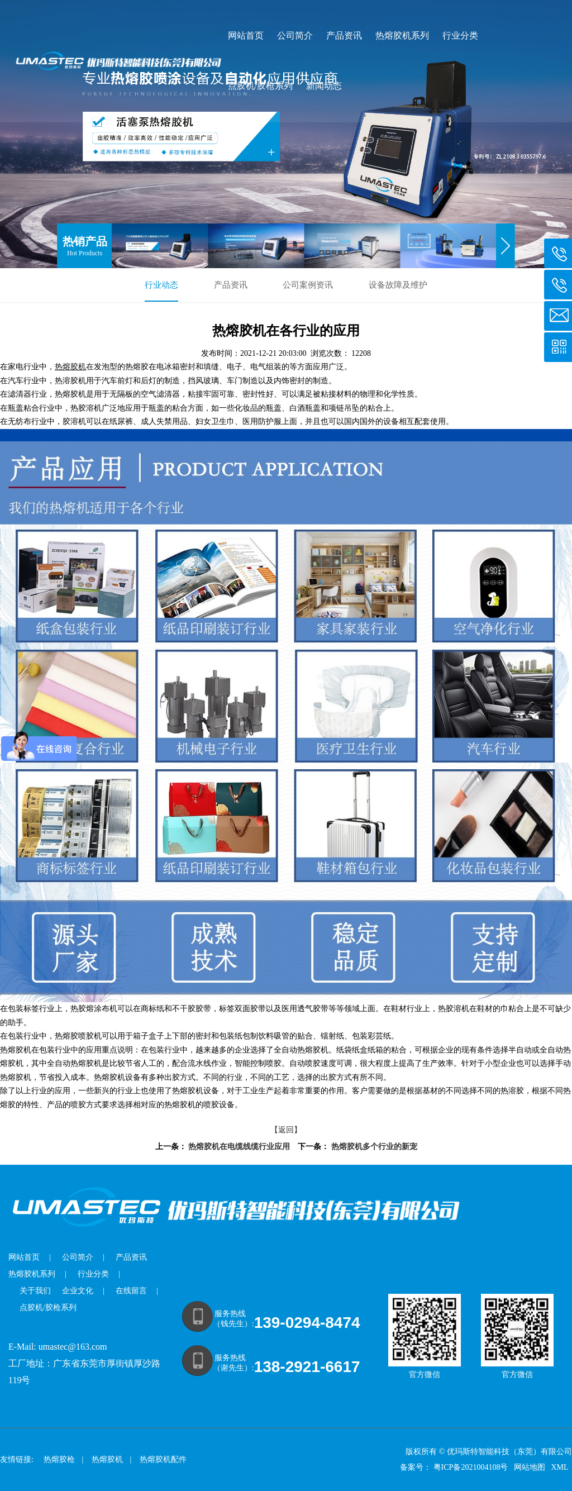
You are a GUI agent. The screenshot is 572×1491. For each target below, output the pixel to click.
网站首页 (246, 36)
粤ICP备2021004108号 (470, 1467)
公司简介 (295, 36)
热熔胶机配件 (163, 1459)
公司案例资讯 (308, 284)
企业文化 (77, 1291)
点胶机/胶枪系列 (260, 86)
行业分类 (460, 36)
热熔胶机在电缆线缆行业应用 (239, 1146)
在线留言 (131, 1291)
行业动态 (161, 284)
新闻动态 (324, 86)
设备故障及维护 (398, 284)
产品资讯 (344, 36)
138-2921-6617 (307, 1366)
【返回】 (286, 1130)
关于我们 (35, 1291)
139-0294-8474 (307, 1322)
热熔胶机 (107, 1459)
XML (560, 1467)
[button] (506, 245)
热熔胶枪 (59, 1459)
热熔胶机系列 (402, 36)
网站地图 (530, 1467)
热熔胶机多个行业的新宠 (374, 1146)
